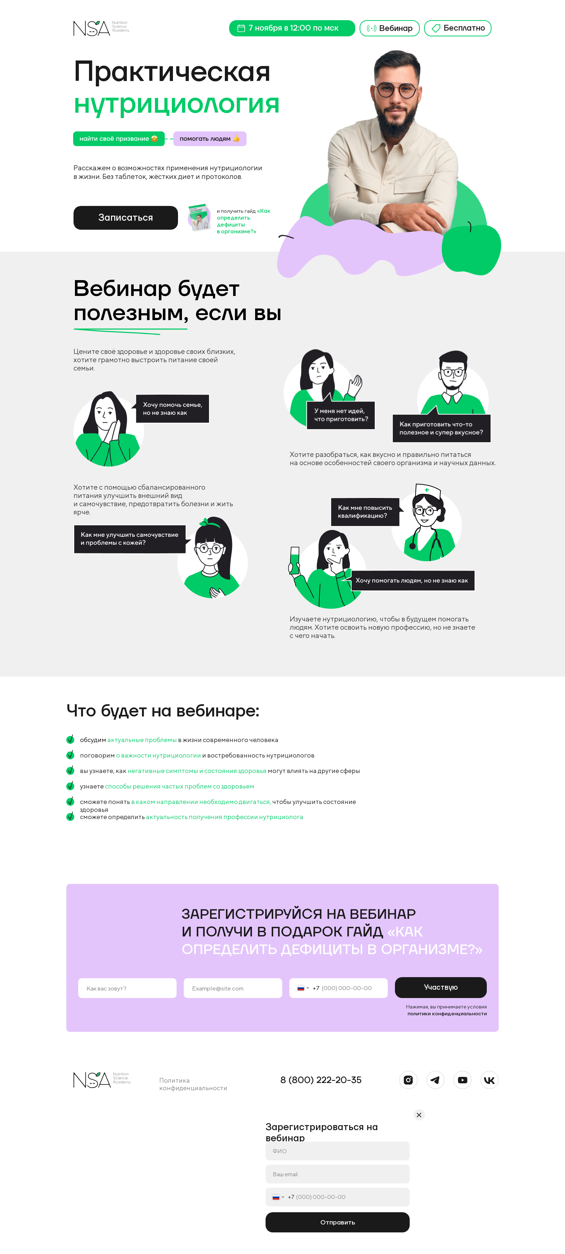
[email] (233, 988)
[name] (127, 988)
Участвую (441, 987)
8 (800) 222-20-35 (320, 1080)
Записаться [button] (125, 218)
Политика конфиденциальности (193, 1084)
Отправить (337, 1222)
